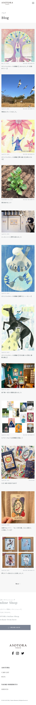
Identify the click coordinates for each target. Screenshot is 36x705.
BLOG (3, 677)
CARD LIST (5, 672)
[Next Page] (18, 583)
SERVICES (4, 689)
